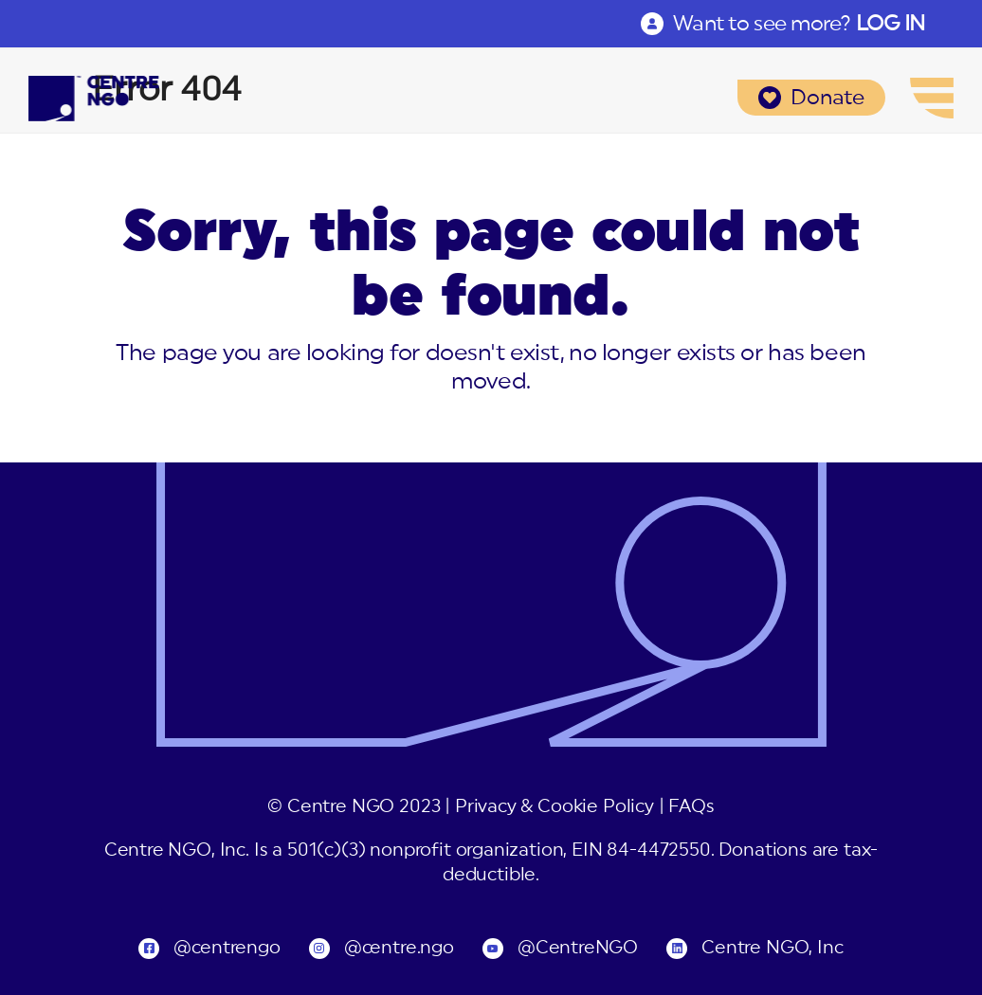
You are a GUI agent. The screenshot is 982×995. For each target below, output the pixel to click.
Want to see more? (799, 23)
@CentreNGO (578, 948)
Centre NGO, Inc (772, 948)
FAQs (691, 807)
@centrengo (226, 948)
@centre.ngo (399, 948)
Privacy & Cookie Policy (554, 807)
